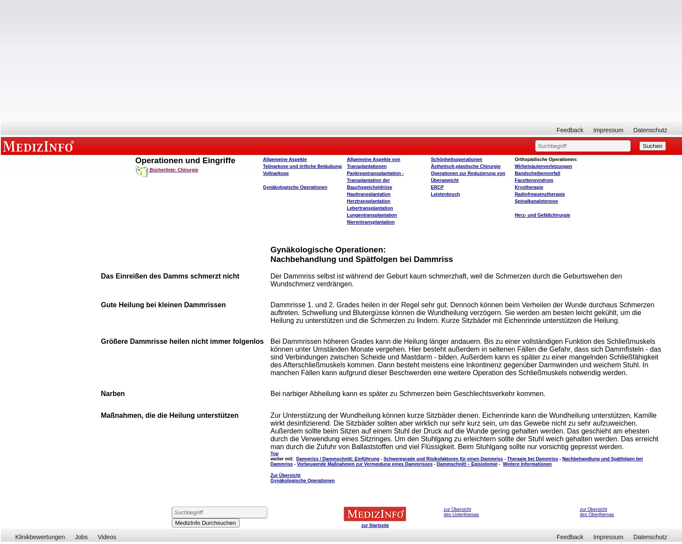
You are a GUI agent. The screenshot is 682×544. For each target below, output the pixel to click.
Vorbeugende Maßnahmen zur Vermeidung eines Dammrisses (365, 464)
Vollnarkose (276, 173)
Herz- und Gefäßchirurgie (542, 215)
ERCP (437, 187)
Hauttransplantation (369, 194)
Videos (107, 537)
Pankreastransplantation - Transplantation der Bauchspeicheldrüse (375, 180)
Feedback (570, 130)
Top (275, 453)
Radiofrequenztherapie (540, 194)
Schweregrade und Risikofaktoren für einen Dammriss (443, 458)
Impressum (608, 130)
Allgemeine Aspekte (285, 159)
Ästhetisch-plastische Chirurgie (465, 166)
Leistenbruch (445, 194)
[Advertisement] (341, 61)
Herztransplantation (368, 201)
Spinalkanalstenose (536, 201)
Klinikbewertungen (40, 537)
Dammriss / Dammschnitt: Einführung (337, 458)
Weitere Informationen (527, 464)
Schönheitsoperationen (456, 159)
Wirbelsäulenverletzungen (543, 166)
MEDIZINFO (40, 145)
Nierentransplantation (370, 222)
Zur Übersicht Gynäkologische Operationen (303, 478)
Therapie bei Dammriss (532, 458)
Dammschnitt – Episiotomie (467, 464)
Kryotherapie (529, 187)
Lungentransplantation (372, 215)
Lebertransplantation (370, 208)
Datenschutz (650, 130)
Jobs (81, 537)
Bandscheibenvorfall (537, 173)
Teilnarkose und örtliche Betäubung (302, 166)
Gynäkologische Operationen (295, 187)
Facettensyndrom (534, 180)
